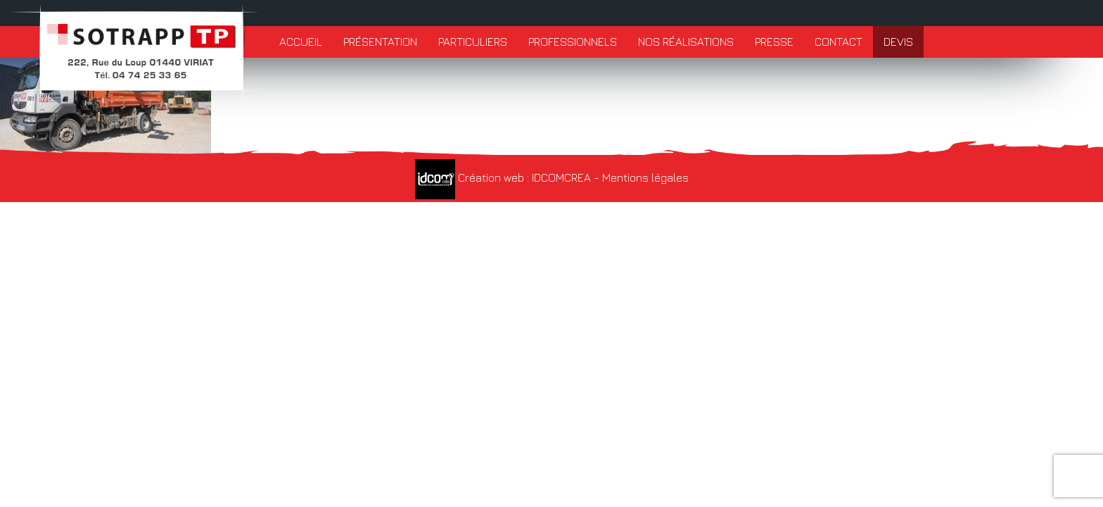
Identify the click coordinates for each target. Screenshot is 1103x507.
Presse (774, 41)
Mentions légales (645, 177)
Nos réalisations (686, 41)
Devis (898, 41)
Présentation (380, 41)
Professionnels (572, 41)
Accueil (300, 41)
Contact (838, 41)
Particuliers (472, 41)
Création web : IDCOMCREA (503, 177)
